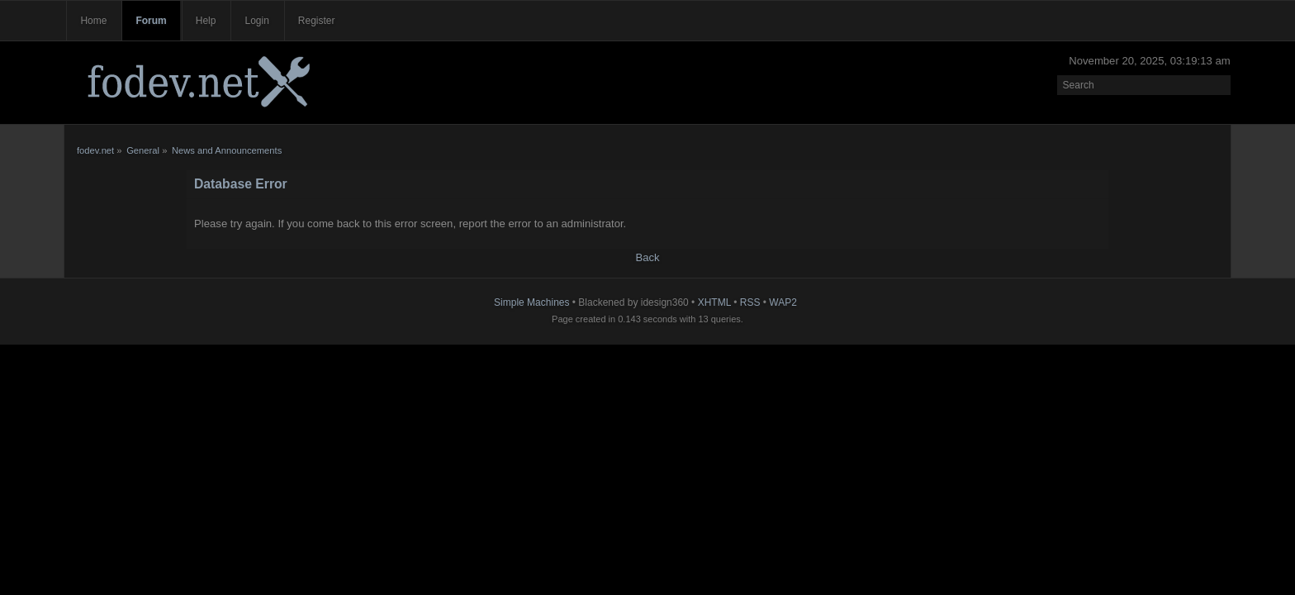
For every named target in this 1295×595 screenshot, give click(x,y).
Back (647, 257)
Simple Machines (531, 302)
